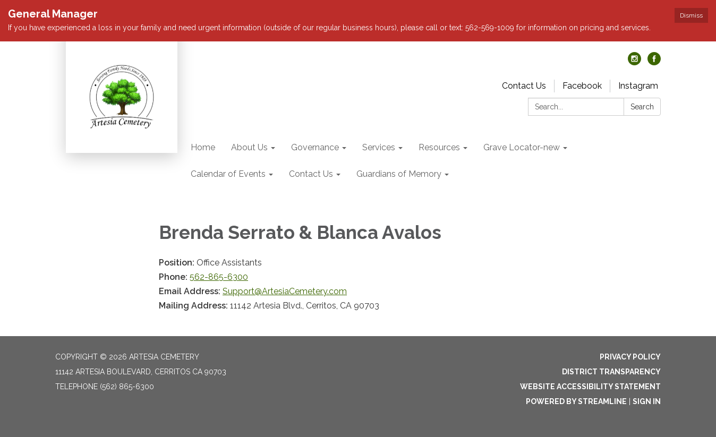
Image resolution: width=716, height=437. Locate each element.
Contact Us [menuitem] (311, 174)
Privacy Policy (630, 357)
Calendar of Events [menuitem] (228, 174)
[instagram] (634, 62)
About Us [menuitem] (249, 147)
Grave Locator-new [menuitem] (521, 147)
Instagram (638, 86)
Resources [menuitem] (439, 147)
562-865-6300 (219, 277)
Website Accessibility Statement (590, 386)
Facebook (582, 86)
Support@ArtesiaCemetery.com (285, 291)
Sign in (647, 401)
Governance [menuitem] (315, 147)
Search (642, 106)
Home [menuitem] (203, 147)
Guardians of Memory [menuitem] (398, 174)
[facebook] (654, 62)
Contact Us (524, 86)
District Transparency (611, 371)
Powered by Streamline (576, 401)
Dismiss (691, 15)
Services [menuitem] (378, 147)
